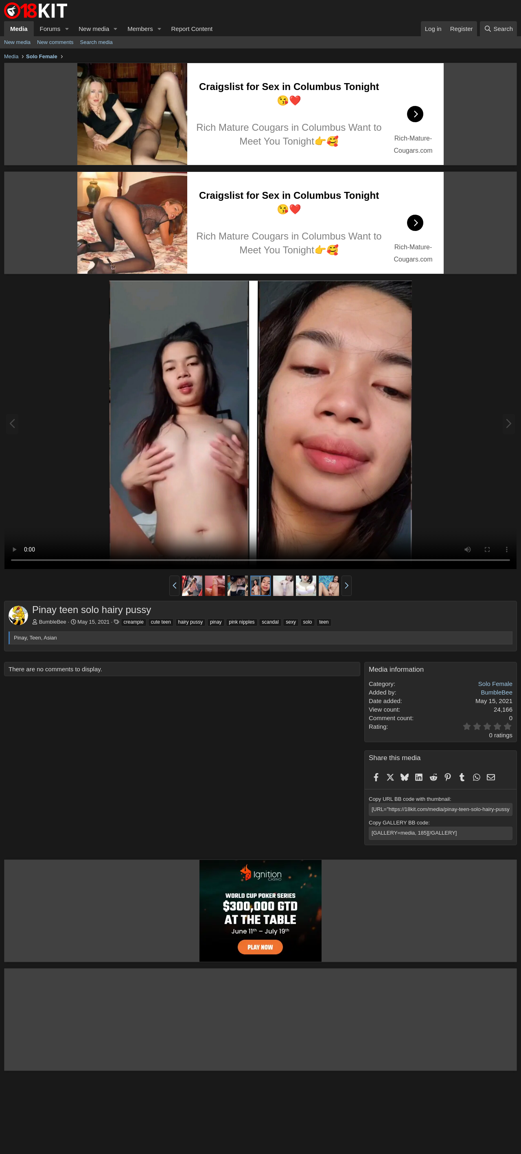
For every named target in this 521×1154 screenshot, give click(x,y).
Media (19, 28)
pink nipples (241, 622)
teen (323, 622)
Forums (50, 28)
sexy (291, 622)
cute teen (161, 622)
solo (307, 622)
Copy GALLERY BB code (398, 823)
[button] (66, 28)
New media (94, 28)
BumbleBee (52, 622)
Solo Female (495, 683)
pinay (216, 622)
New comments (55, 42)
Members (140, 28)
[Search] (498, 28)
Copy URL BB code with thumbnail (409, 799)
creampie (134, 622)
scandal (270, 622)
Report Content (192, 28)
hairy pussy (190, 622)
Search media (96, 42)
